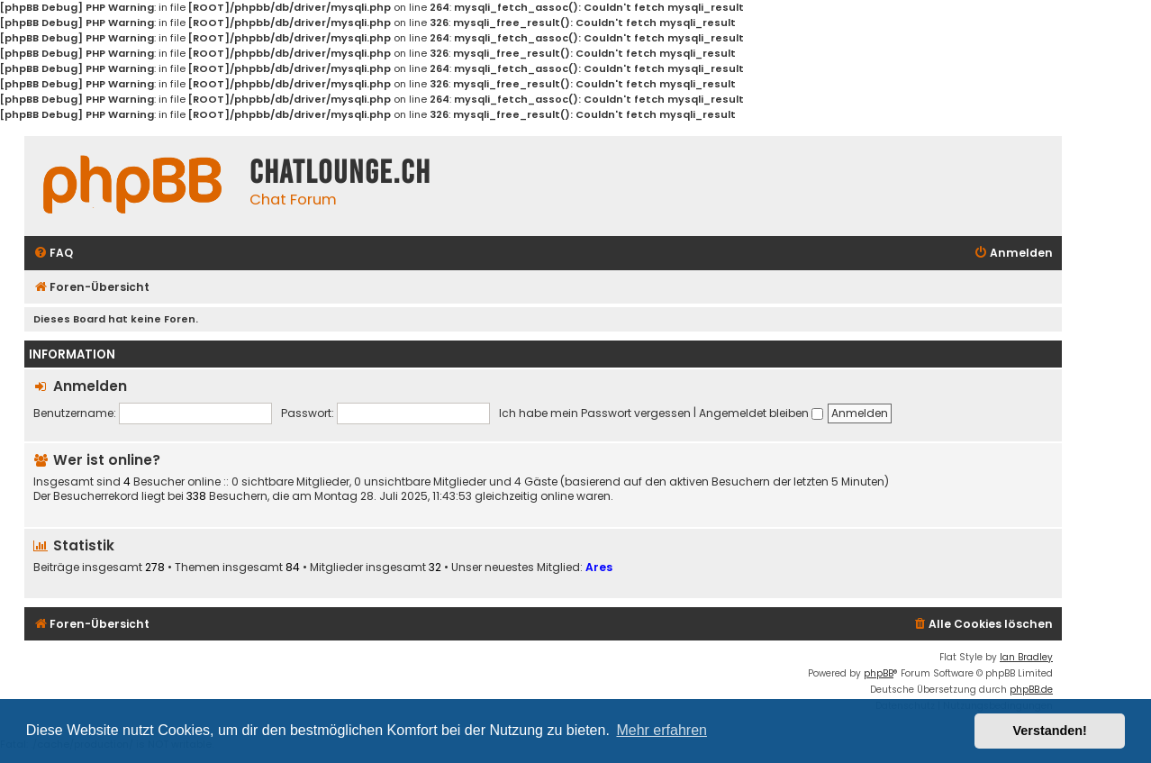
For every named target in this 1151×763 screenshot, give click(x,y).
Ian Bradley (1026, 657)
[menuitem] (53, 253)
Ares (598, 567)
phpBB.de (1031, 689)
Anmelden (90, 386)
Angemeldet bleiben (761, 413)
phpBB (878, 673)
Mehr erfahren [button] (661, 730)
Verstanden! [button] (1050, 730)
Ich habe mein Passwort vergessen (595, 413)
